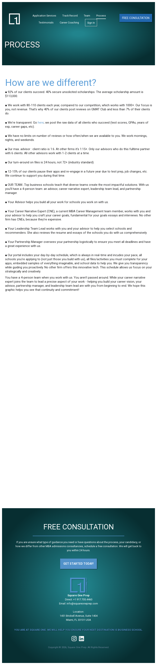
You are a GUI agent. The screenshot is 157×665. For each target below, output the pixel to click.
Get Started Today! (78, 563)
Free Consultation (135, 18)
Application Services (44, 15)
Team (87, 15)
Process (101, 15)
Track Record (70, 15)
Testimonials (46, 22)
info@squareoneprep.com (82, 603)
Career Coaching (69, 22)
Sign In (91, 22)
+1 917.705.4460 (82, 599)
